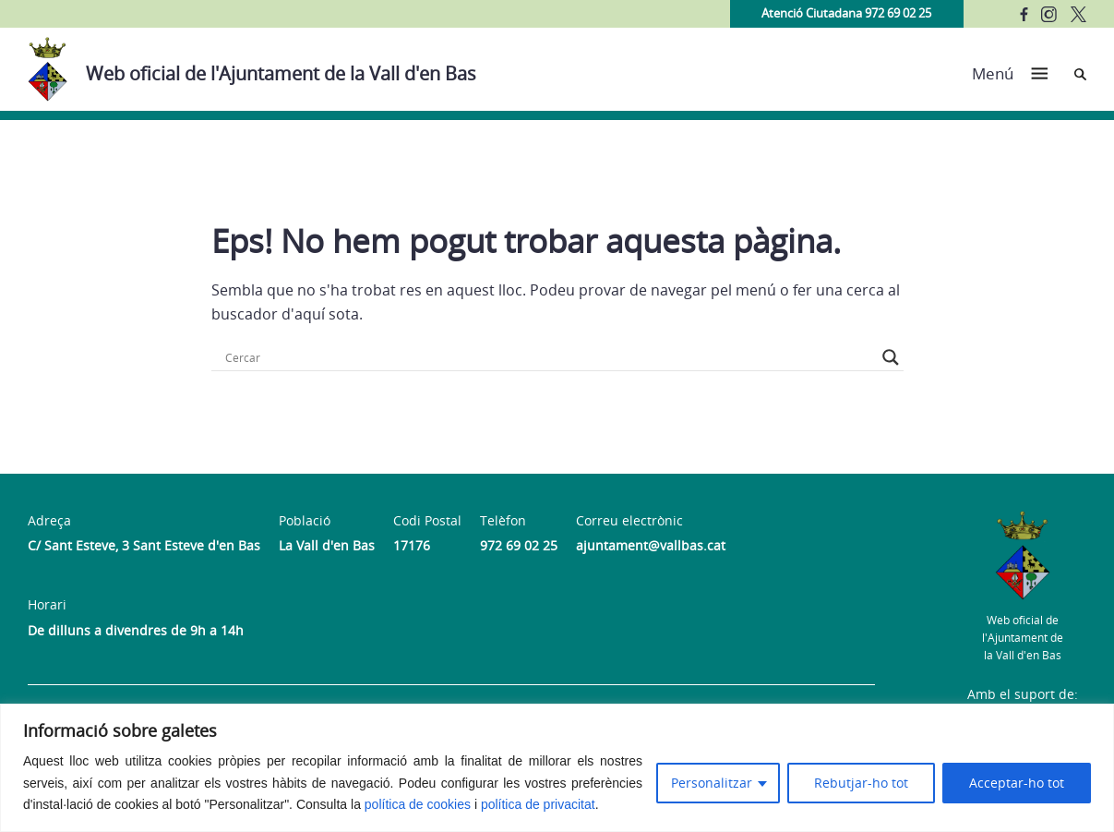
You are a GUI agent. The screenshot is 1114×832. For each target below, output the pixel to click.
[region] (557, 768)
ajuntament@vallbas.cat (650, 545)
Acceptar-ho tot (1016, 782)
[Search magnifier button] (891, 357)
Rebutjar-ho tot (861, 782)
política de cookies (418, 804)
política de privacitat (538, 804)
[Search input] (549, 357)
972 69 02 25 (518, 545)
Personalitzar (711, 782)
